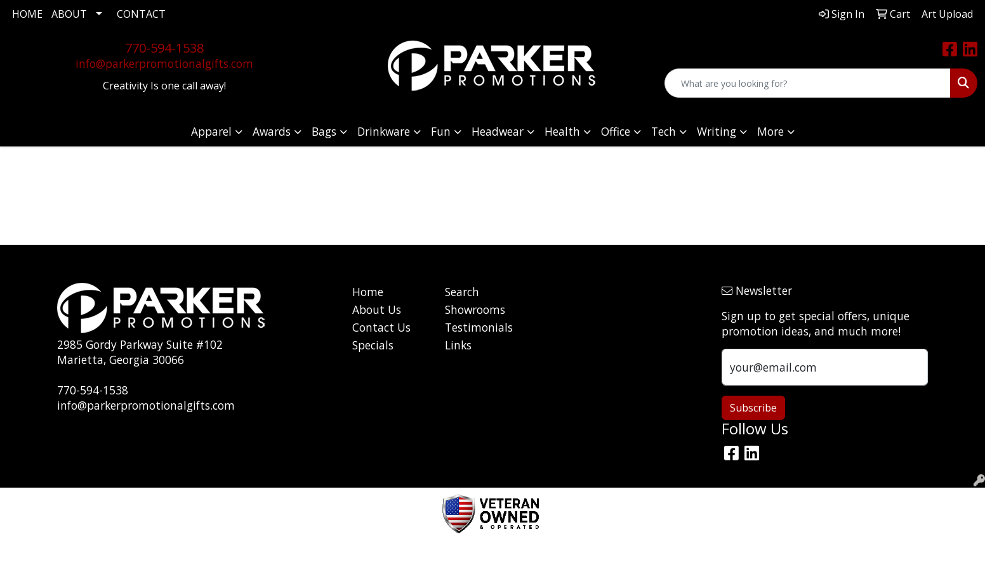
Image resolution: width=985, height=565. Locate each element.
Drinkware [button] (383, 131)
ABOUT (69, 14)
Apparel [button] (211, 131)
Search (462, 291)
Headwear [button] (498, 131)
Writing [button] (716, 131)
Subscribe (753, 408)
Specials (372, 345)
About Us (376, 309)
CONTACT (141, 14)
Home (367, 291)
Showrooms (475, 309)
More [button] (770, 131)
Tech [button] (663, 131)
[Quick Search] (807, 83)
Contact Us (381, 327)
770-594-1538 (164, 47)
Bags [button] (324, 131)
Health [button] (562, 131)
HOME (27, 14)
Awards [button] (272, 131)
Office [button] (615, 131)
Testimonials (479, 327)
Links (458, 345)
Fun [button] (441, 131)
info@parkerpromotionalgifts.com (164, 63)
